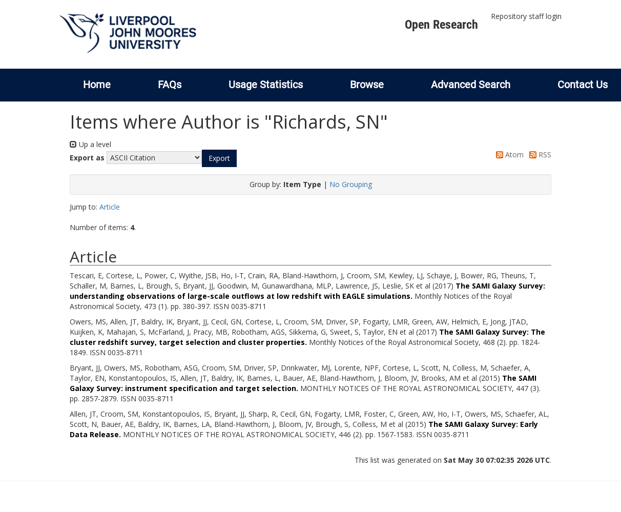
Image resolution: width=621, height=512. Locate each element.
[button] (219, 158)
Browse (367, 84)
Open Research (441, 24)
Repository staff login (526, 16)
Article (109, 207)
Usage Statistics (266, 84)
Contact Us (582, 84)
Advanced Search (470, 84)
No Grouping (350, 184)
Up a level (90, 144)
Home (97, 84)
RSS (538, 154)
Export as (87, 157)
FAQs (169, 84)
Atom (508, 154)
